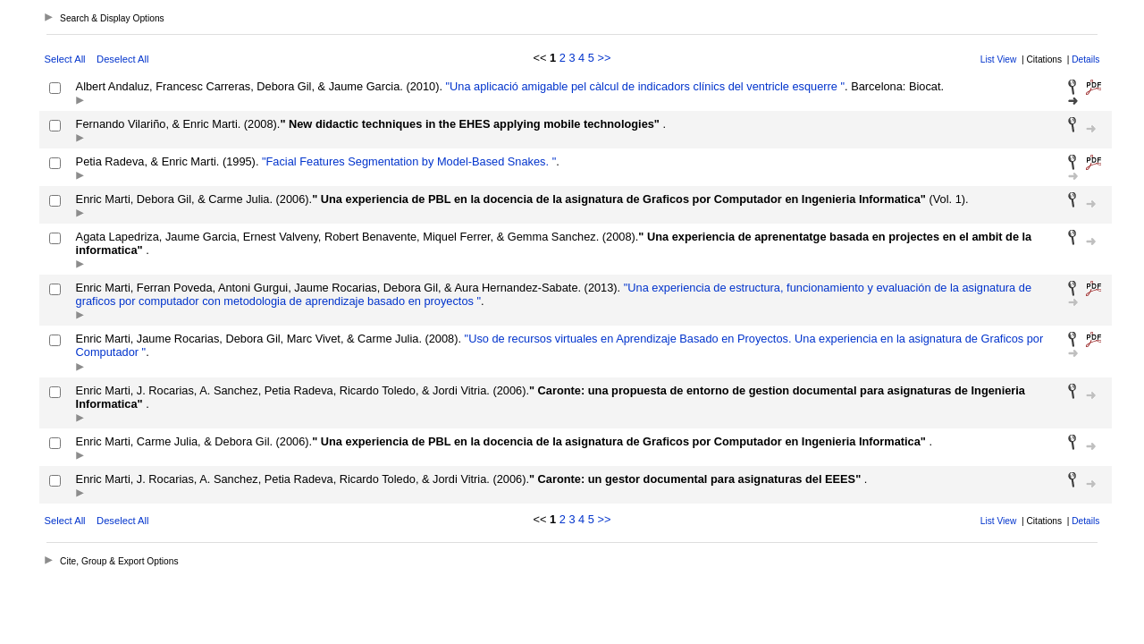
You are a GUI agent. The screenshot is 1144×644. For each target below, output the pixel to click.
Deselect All (122, 59)
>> (603, 57)
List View (998, 59)
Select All (65, 59)
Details (1085, 59)
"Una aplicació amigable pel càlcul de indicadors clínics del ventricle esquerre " (643, 86)
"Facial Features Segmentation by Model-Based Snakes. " (407, 161)
